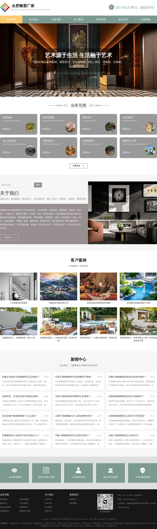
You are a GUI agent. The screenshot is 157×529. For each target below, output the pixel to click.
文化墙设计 (24, 503)
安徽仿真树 (86, 523)
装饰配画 (15, 199)
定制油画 (3, 499)
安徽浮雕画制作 (75, 523)
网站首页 (11, 19)
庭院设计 (26, 199)
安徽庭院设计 (38, 523)
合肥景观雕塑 (66, 526)
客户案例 (78, 19)
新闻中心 (73, 499)
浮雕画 (62, 199)
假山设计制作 (5, 507)
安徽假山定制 (63, 523)
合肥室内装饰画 (26, 523)
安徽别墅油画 (108, 523)
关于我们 (33, 19)
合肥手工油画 (78, 526)
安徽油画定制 (14, 523)
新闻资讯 (101, 19)
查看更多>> (7, 129)
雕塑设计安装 (24, 511)
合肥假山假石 (151, 523)
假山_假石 (52, 199)
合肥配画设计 (89, 526)
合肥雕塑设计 (96, 523)
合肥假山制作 (111, 526)
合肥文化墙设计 (51, 523)
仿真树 (71, 199)
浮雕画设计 (24, 507)
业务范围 (56, 19)
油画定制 (4, 199)
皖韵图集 (146, 19)
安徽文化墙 (140, 523)
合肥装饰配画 (119, 523)
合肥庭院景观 (130, 523)
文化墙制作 (38, 199)
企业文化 (48, 503)
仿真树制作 (4, 511)
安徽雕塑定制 (46, 526)
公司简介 (48, 499)
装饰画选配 (24, 499)
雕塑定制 (81, 199)
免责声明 (112, 519)
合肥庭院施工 (100, 526)
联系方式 (123, 19)
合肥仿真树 (56, 526)
